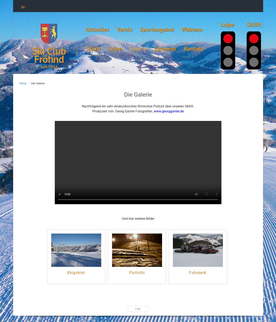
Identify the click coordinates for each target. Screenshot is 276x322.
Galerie (138, 48)
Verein (124, 29)
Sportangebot (157, 29)
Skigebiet (76, 273)
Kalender (165, 48)
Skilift (93, 48)
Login (138, 308)
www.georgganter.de (169, 111)
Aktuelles (97, 29)
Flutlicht (137, 273)
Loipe (115, 48)
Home (23, 83)
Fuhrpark (197, 273)
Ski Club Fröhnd (49, 55)
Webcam (191, 29)
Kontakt (194, 48)
